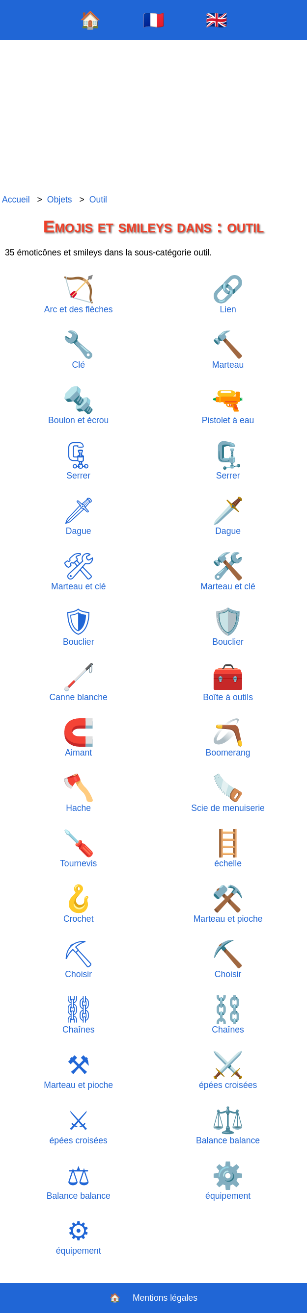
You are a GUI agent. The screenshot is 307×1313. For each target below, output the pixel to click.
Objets (59, 199)
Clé (78, 350)
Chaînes (78, 1015)
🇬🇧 (216, 19)
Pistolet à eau (228, 405)
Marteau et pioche (228, 904)
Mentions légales (165, 1298)
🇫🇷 (154, 19)
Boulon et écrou (78, 405)
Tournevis (78, 848)
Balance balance (228, 1125)
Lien (228, 294)
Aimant (78, 738)
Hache (78, 793)
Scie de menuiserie (228, 793)
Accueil (16, 199)
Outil (98, 199)
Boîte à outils (228, 682)
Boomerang (228, 738)
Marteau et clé (78, 571)
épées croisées (228, 1070)
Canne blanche (79, 682)
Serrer (78, 460)
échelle (228, 848)
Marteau (228, 350)
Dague (78, 516)
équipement (228, 1181)
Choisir (78, 959)
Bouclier (78, 627)
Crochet (78, 904)
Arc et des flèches (78, 294)
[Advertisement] (153, 117)
